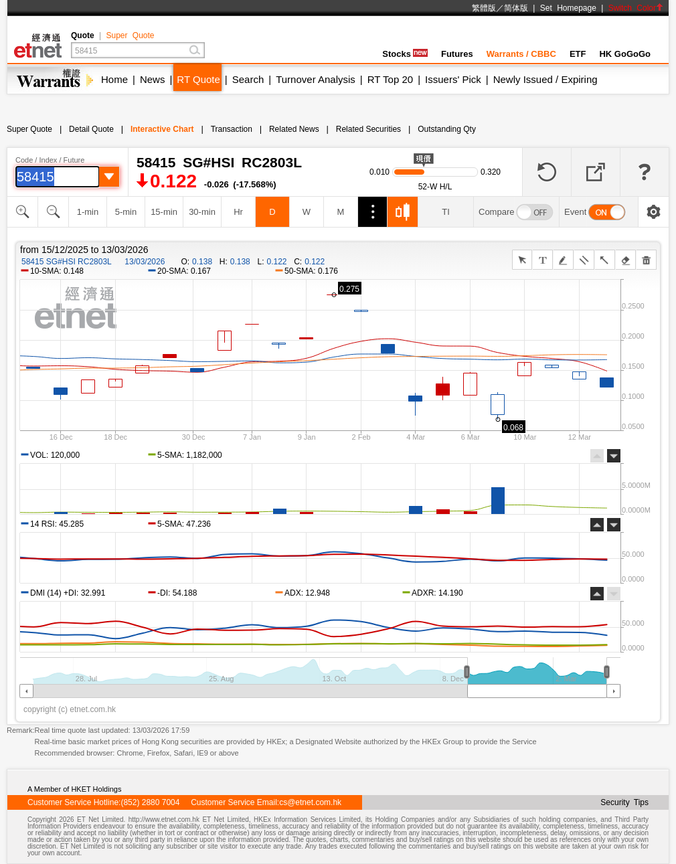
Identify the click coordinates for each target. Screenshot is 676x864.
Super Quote (130, 35)
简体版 (516, 8)
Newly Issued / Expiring (545, 79)
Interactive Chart (162, 129)
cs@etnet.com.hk (310, 802)
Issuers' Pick (453, 79)
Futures (457, 54)
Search (248, 79)
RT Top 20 (390, 79)
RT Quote (198, 79)
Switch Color (635, 8)
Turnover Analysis (315, 79)
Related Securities (368, 129)
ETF (578, 54)
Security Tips (624, 802)
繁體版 (484, 8)
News (152, 79)
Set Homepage (568, 8)
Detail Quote (91, 129)
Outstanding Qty (447, 129)
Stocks (405, 54)
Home (114, 79)
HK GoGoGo (625, 54)
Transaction (231, 129)
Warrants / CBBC (521, 54)
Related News (294, 129)
